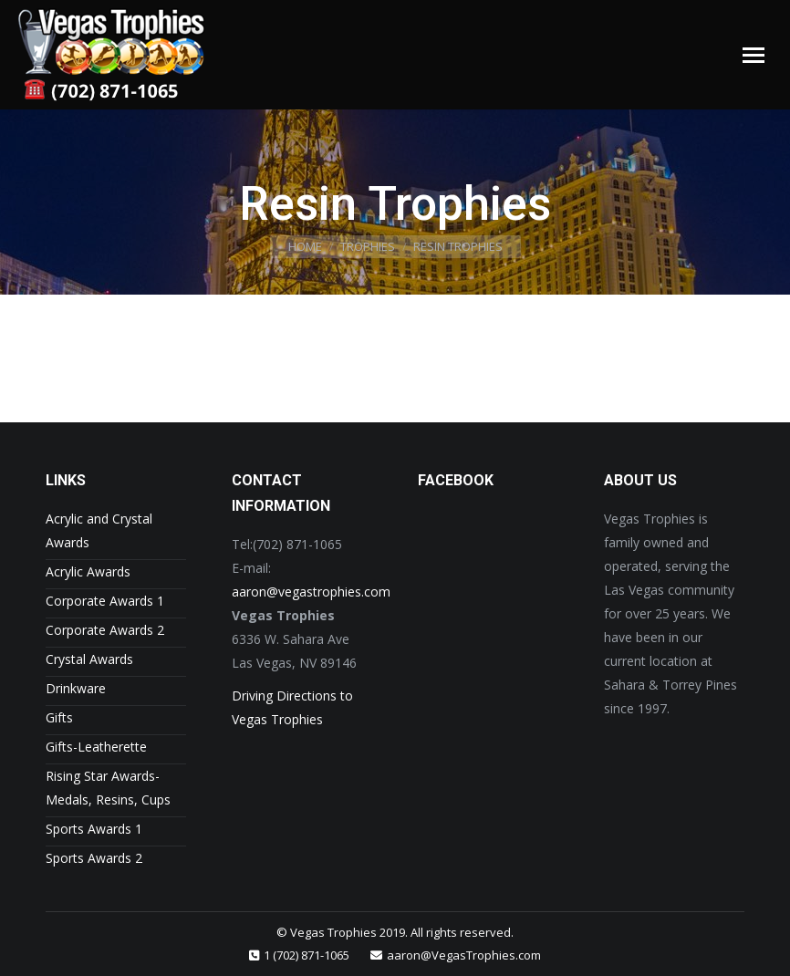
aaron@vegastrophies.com (311, 591)
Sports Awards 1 (94, 828)
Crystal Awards (89, 659)
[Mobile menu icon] (753, 55)
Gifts (59, 717)
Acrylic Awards (88, 571)
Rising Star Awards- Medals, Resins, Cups (108, 787)
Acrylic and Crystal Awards (99, 530)
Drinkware (76, 688)
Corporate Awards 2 (105, 630)
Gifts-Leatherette (96, 746)
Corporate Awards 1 (105, 600)
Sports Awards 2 (94, 858)
